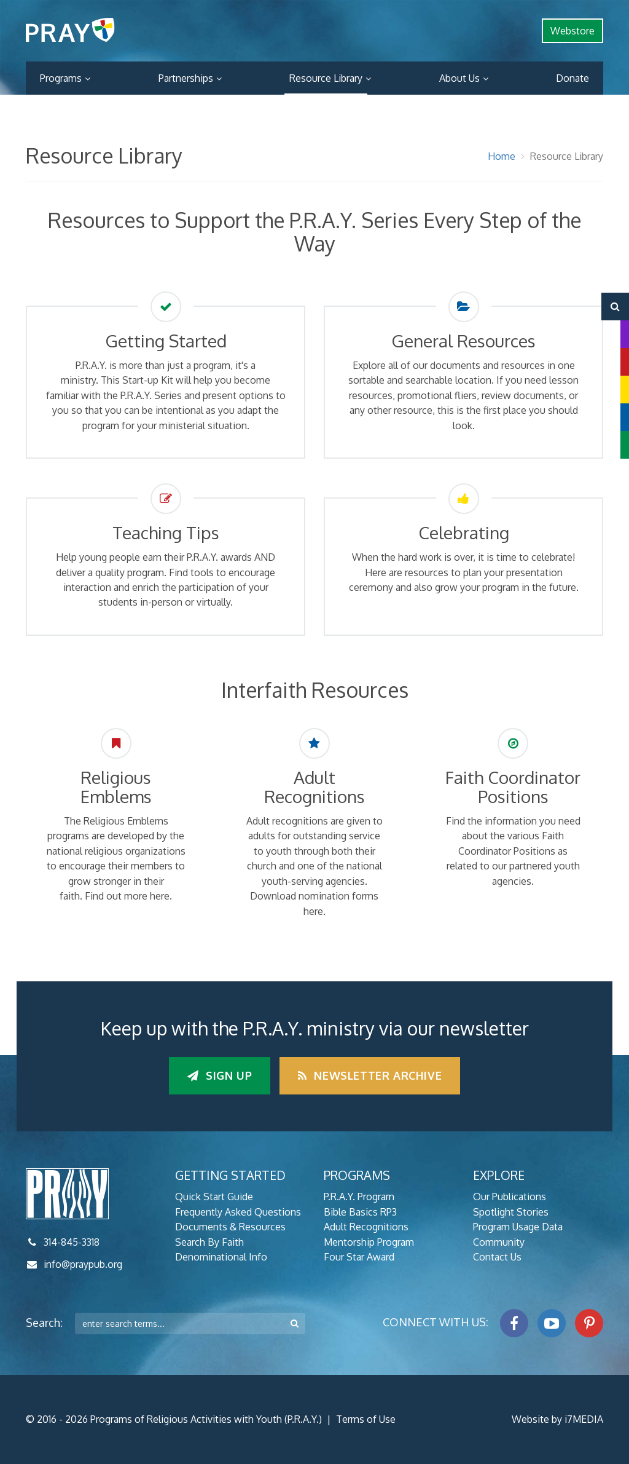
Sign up (219, 1075)
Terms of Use (366, 1419)
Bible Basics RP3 (360, 1212)
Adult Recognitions (366, 1227)
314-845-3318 (72, 1242)
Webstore (572, 31)
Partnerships (185, 78)
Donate (572, 78)
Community (499, 1242)
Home (501, 156)
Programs (61, 78)
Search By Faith (209, 1242)
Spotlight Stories (511, 1212)
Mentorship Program (369, 1242)
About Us (459, 78)
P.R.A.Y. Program (359, 1196)
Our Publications (509, 1196)
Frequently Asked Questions (238, 1212)
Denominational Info (221, 1257)
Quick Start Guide (214, 1196)
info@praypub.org (83, 1264)
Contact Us (497, 1257)
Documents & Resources (230, 1227)
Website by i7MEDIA (557, 1419)
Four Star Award (359, 1257)
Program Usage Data (518, 1227)
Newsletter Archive (370, 1075)
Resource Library (325, 78)
